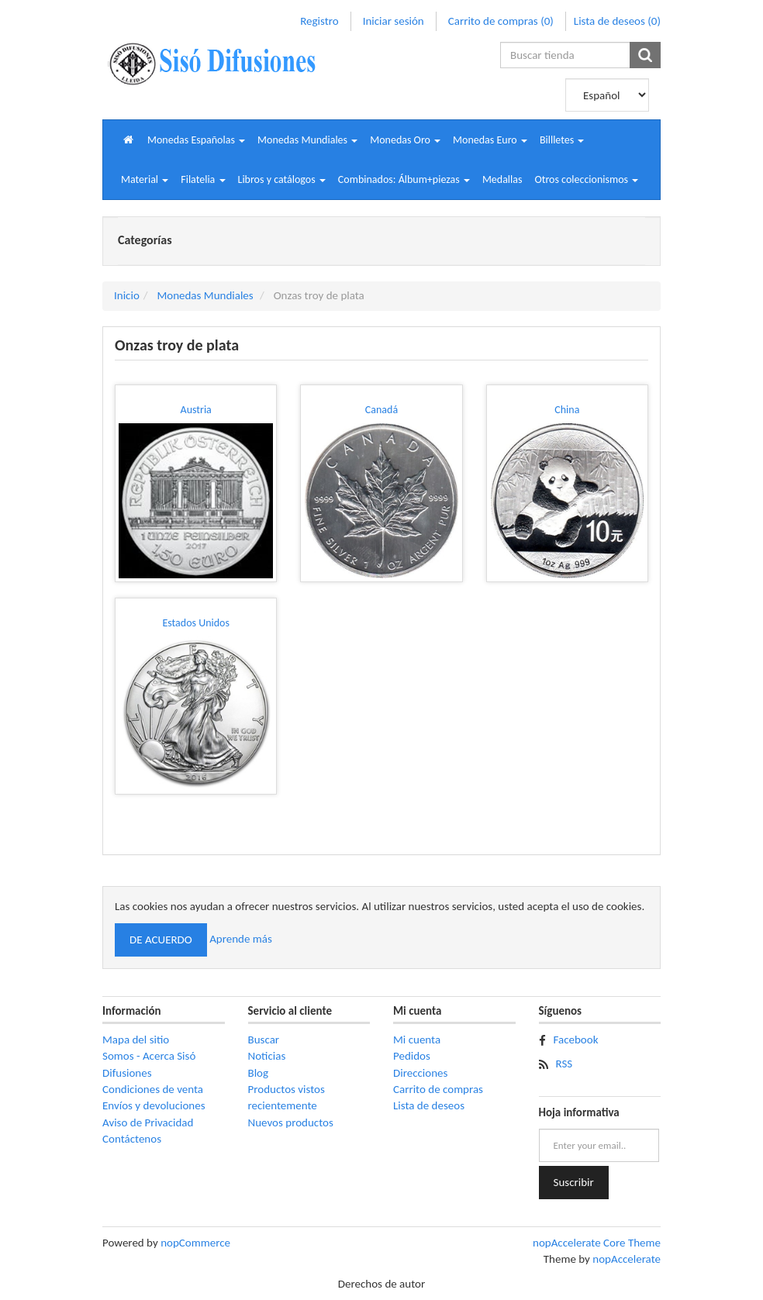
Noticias (267, 1056)
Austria (196, 409)
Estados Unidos (196, 622)
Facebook (576, 1040)
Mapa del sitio (135, 1040)
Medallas (502, 179)
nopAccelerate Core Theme (597, 1243)
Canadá (381, 409)
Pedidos (411, 1056)
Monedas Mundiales (205, 295)
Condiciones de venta (152, 1089)
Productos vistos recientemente (286, 1097)
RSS (564, 1064)
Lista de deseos (428, 1105)
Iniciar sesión (393, 21)
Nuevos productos (290, 1122)
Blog (258, 1073)
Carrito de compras (438, 1089)
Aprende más (240, 939)
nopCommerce (195, 1243)
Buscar (264, 1040)
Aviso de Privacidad (147, 1122)
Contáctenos (131, 1139)
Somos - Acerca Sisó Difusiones (148, 1064)
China (566, 409)
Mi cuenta (416, 1040)
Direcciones (420, 1073)
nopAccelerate (626, 1259)
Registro (319, 21)
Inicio (127, 295)
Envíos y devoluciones (153, 1105)
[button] (196, 140)
